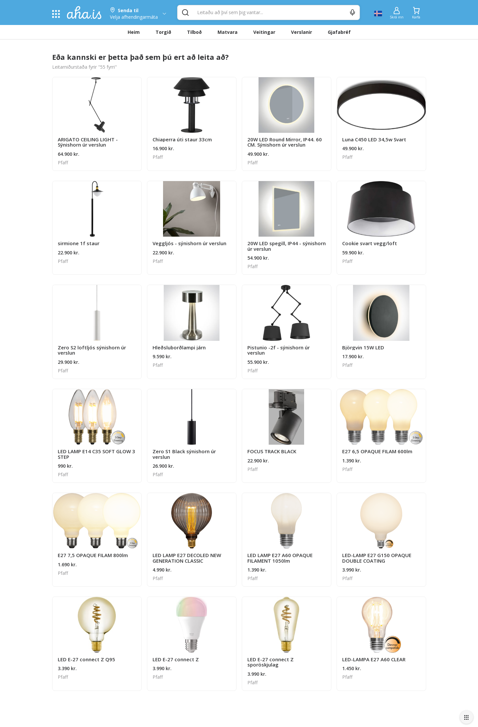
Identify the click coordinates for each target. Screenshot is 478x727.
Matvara (228, 32)
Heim (134, 32)
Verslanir (301, 32)
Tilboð (194, 32)
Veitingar (264, 32)
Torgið (163, 32)
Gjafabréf (339, 32)
